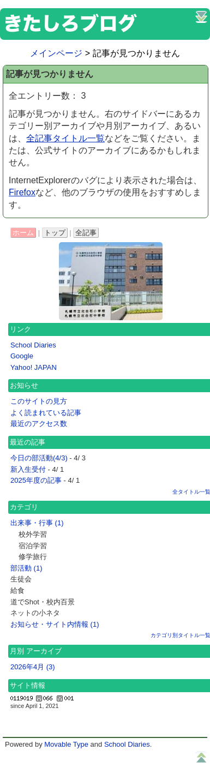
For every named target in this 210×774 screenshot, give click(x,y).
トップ (54, 233)
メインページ (56, 53)
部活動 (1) (26, 568)
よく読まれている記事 (45, 413)
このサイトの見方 (38, 401)
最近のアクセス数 (38, 423)
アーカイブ (44, 651)
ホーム (23, 233)
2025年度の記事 (36, 480)
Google (21, 356)
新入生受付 (28, 469)
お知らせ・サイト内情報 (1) (54, 624)
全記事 (86, 233)
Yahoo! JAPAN (33, 367)
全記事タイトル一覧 (65, 138)
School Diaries (33, 345)
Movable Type (66, 744)
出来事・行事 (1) (37, 523)
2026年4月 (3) (32, 667)
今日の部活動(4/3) (39, 458)
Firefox (22, 192)
